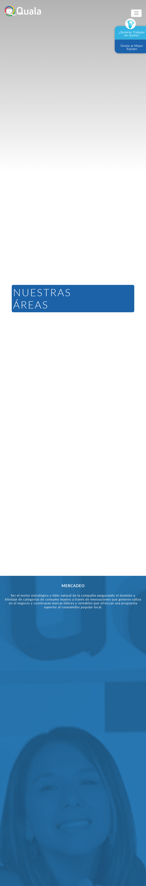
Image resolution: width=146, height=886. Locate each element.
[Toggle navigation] (136, 13)
